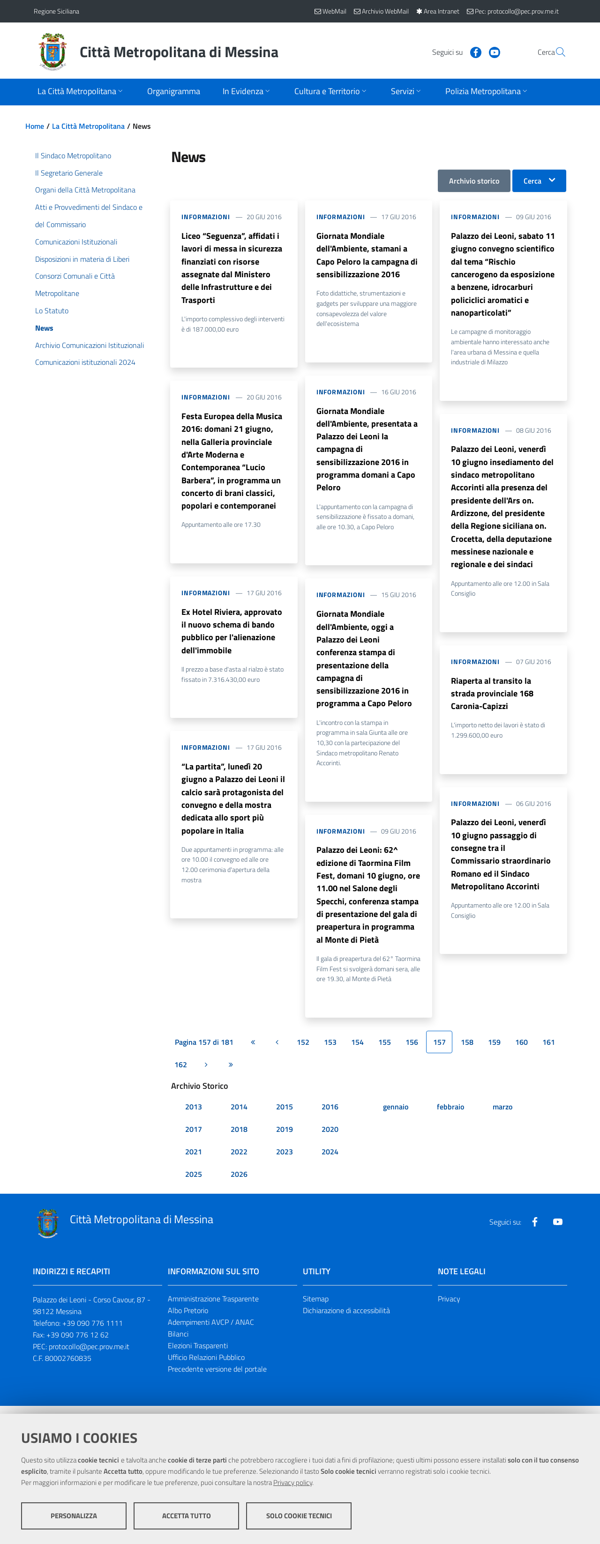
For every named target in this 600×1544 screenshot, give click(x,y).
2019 (284, 1138)
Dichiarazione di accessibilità (346, 1319)
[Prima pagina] (252, 1050)
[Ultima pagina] (230, 1073)
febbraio (450, 1115)
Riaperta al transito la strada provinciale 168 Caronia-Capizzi (492, 699)
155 (384, 1050)
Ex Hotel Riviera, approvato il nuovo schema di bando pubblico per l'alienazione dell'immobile (231, 636)
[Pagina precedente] (277, 1050)
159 (494, 1050)
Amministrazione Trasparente (213, 1307)
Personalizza (74, 1516)
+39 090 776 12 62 (77, 1343)
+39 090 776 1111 (92, 1331)
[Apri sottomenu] (81, 92)
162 (180, 1073)
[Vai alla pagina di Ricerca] (555, 52)
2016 (330, 1115)
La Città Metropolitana (88, 126)
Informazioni (205, 217)
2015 (284, 1115)
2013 (193, 1115)
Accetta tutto (186, 1516)
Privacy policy (292, 1483)
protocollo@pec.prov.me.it (89, 1355)
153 (330, 1050)
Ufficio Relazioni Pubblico (206, 1365)
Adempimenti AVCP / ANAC (211, 1331)
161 (548, 1050)
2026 (239, 1183)
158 (467, 1050)
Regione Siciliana (56, 11)
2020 (330, 1138)
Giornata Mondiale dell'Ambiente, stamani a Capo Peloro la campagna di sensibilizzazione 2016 (367, 255)
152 (303, 1050)
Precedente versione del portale (217, 1377)
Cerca (532, 180)
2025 (193, 1183)
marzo (502, 1115)
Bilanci (178, 1342)
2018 (239, 1138)
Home (34, 126)
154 (357, 1050)
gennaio (395, 1115)
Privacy (449, 1307)
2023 (284, 1160)
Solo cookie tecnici (299, 1516)
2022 (239, 1160)
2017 (193, 1138)
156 (411, 1050)
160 (521, 1050)
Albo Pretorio (188, 1319)
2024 (330, 1160)
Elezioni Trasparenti (198, 1354)
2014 (239, 1115)
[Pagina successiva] (206, 1073)
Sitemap (316, 1307)
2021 (193, 1160)
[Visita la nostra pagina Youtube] (472, 51)
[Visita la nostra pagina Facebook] (453, 51)
